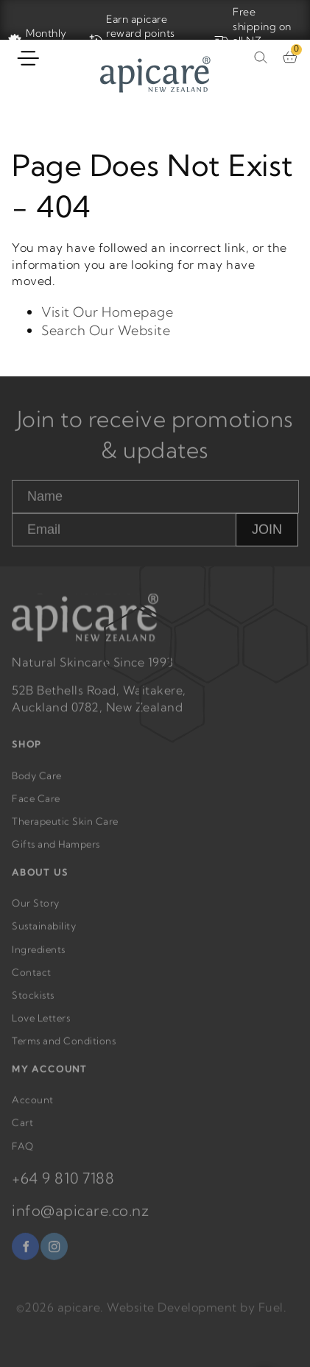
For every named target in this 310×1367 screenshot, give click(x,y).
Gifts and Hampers (56, 855)
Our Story (36, 914)
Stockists (33, 1006)
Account (33, 1111)
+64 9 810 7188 (63, 1188)
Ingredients (39, 960)
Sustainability (44, 937)
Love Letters (41, 1029)
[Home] (155, 76)
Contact (32, 982)
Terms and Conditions (64, 1052)
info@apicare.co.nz (80, 1221)
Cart (22, 1133)
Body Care (37, 786)
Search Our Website (105, 330)
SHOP (27, 755)
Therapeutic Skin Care (65, 832)
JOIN (267, 540)
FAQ (23, 1156)
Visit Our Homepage (107, 311)
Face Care (36, 809)
